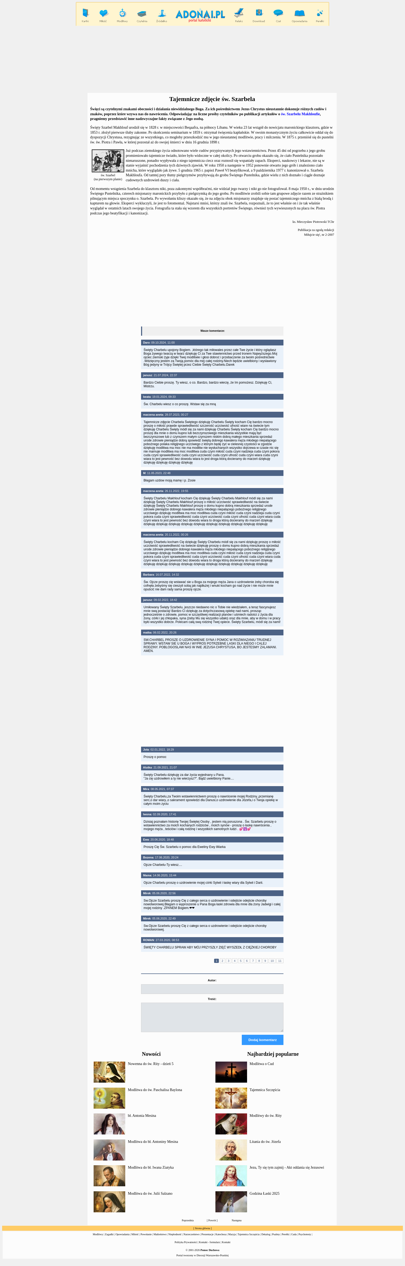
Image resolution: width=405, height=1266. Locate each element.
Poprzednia (188, 1225)
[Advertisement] (203, 59)
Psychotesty (304, 1239)
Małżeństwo (159, 1239)
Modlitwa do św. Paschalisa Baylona (155, 1095)
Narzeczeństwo (192, 1239)
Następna (237, 1225)
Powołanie (146, 1239)
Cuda (294, 1239)
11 (279, 960)
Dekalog (265, 1239)
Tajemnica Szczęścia (265, 1095)
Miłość (135, 1239)
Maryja (232, 1239)
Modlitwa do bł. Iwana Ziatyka (151, 1172)
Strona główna (202, 1233)
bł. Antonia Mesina (142, 1120)
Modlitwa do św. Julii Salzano (150, 1198)
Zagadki (109, 1239)
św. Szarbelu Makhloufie (300, 114)
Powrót (212, 1225)
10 (272, 960)
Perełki (285, 1239)
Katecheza (220, 1239)
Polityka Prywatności (186, 1246)
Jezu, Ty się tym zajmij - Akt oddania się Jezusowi (287, 1172)
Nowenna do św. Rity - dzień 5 (150, 1069)
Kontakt (226, 1246)
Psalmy (276, 1239)
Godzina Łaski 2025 (265, 1198)
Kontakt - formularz (209, 1246)
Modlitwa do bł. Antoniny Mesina (153, 1146)
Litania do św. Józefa (265, 1146)
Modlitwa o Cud (262, 1069)
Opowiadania (122, 1239)
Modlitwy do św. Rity (266, 1120)
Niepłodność (175, 1239)
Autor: (212, 980)
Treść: (212, 999)
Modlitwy (98, 1239)
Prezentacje (207, 1239)
